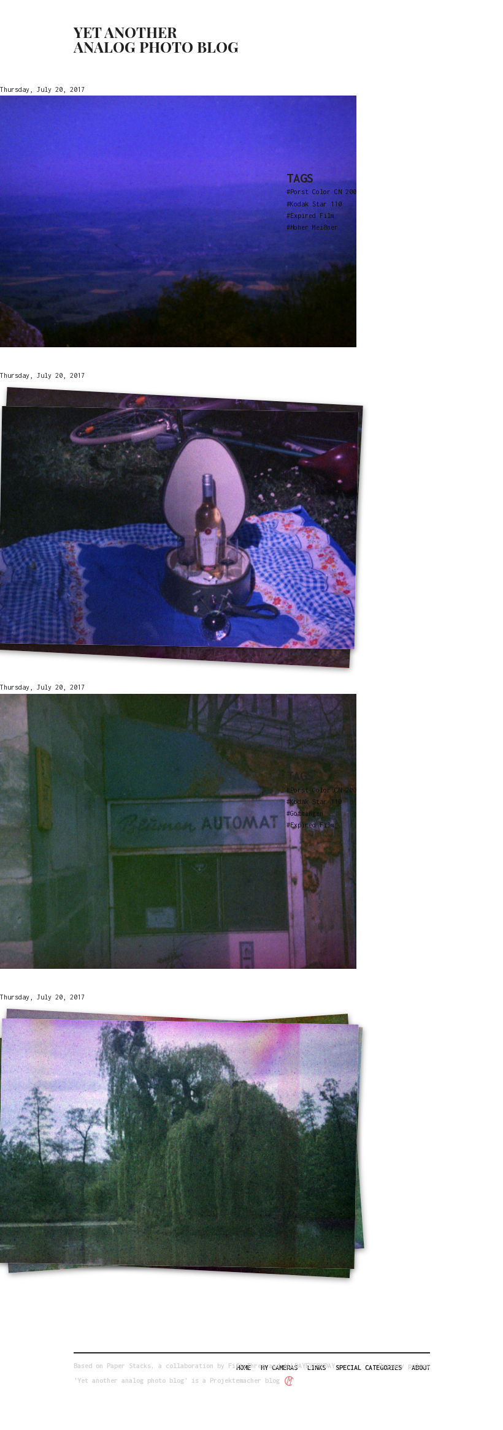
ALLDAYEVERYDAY (309, 1365)
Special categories (369, 1367)
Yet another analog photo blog (156, 39)
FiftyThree (246, 1365)
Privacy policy (404, 1365)
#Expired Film (310, 215)
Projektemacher (235, 1380)
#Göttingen (304, 813)
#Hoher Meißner (312, 227)
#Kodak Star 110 (314, 204)
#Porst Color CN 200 (321, 191)
